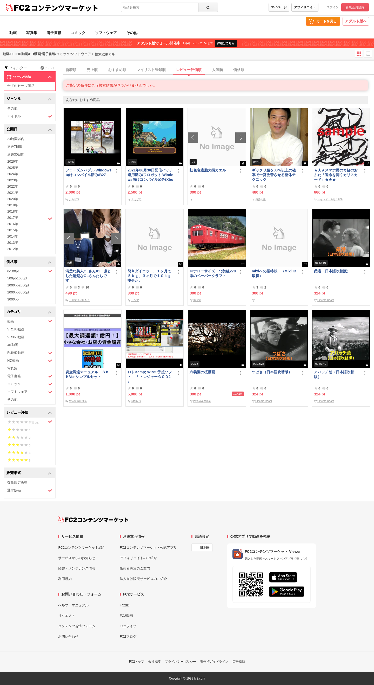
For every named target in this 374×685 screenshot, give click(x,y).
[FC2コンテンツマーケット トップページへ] (93, 519)
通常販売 (29, 490)
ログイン (332, 7)
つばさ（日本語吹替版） (272, 372)
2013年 (12, 243)
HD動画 (29, 360)
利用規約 (65, 579)
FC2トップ (136, 661)
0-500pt (29, 271)
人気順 (217, 70)
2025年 (12, 168)
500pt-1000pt (17, 278)
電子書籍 (54, 33)
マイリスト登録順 (151, 70)
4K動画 (12, 345)
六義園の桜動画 (202, 372)
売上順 (92, 70)
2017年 (29, 218)
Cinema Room (325, 300)
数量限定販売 (17, 482)
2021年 (12, 193)
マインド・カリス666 (330, 199)
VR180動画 (15, 329)
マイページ (279, 7)
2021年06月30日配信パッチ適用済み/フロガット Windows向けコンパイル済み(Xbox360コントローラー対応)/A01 (150, 175)
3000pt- (13, 299)
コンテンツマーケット (64, 8)
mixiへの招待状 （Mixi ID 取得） (274, 273)
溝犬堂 (197, 300)
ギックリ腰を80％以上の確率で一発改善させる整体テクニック (274, 175)
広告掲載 (238, 661)
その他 (131, 33)
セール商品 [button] (29, 76)
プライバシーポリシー (180, 661)
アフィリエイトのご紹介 (138, 558)
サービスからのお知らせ (76, 558)
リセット (48, 68)
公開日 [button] (29, 129)
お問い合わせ (68, 636)
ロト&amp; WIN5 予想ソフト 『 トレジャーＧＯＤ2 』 (150, 376)
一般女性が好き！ (79, 300)
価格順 (238, 70)
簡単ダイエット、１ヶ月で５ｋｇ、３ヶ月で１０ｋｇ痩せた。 (149, 276)
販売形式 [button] (29, 473)
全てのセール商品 (20, 86)
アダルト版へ (356, 21)
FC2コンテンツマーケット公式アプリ (148, 547)
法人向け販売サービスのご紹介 (143, 579)
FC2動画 (126, 616)
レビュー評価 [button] (29, 412)
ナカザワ (74, 199)
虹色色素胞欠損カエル (208, 170)
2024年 (12, 174)
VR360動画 (15, 337)
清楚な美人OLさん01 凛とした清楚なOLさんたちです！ (88, 276)
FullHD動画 (29, 353)
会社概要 (154, 661)
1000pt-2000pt (18, 285)
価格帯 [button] (29, 262)
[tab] (218, 70)
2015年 (12, 230)
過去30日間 (15, 154)
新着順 (70, 70)
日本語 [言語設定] (204, 547)
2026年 (12, 161)
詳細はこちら (225, 43)
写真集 (31, 33)
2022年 (12, 186)
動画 (13, 33)
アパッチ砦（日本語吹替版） (334, 374)
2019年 (12, 205)
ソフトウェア (106, 33)
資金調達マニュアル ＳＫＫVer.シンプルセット (87, 374)
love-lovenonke (202, 401)
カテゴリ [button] (29, 312)
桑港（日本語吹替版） (332, 271)
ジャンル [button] (29, 99)
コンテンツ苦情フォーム (76, 626)
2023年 (12, 180)
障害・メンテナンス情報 (76, 568)
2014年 (12, 236)
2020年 (12, 199)
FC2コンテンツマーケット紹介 (81, 547)
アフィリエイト (305, 7)
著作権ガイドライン (214, 661)
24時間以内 (15, 139)
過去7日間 (15, 147)
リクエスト (66, 616)
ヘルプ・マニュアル (73, 605)
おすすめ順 (117, 70)
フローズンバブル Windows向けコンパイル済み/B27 (88, 172)
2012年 (12, 249)
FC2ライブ (128, 626)
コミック (78, 33)
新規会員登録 (355, 7)
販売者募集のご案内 (135, 568)
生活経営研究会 (78, 401)
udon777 (136, 401)
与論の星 (260, 199)
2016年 (12, 224)
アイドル (29, 116)
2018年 (12, 211)
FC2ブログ (128, 636)
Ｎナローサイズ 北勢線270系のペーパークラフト (213, 273)
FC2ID (125, 605)
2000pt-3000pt (18, 292)
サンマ (135, 300)
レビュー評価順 (189, 70)
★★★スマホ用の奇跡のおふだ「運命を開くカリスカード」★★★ (336, 175)
